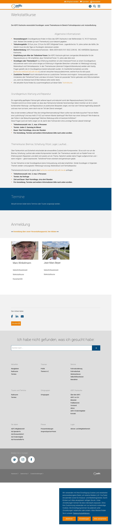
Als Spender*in (16, 474)
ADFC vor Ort (75, 440)
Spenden (84, 2)
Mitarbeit (73, 443)
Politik (43, 412)
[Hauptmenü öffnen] (99, 6)
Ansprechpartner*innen (48, 474)
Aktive (73, 451)
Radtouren (14, 414)
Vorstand (74, 449)
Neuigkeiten (15, 412)
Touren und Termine (18, 434)
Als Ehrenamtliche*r (17, 477)
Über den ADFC (75, 438)
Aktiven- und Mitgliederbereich (80, 472)
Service (73, 408)
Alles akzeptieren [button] (100, 519)
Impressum (15, 517)
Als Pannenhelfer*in (17, 483)
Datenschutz (24, 517)
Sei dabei (14, 468)
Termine (13, 417)
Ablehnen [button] (69, 519)
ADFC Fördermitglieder (78, 454)
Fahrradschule (75, 414)
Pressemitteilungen (47, 472)
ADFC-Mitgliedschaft (18, 472)
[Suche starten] (96, 391)
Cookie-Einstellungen (37, 517)
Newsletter (95, 2)
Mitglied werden (71, 2)
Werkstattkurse (76, 417)
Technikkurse (71, 126)
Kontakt (73, 457)
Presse (43, 468)
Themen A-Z (45, 414)
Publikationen (75, 446)
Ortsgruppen (45, 434)
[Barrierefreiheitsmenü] (90, 6)
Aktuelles (14, 408)
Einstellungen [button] (84, 519)
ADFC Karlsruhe (76, 434)
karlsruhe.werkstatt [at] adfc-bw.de (70, 101)
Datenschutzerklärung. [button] (81, 513)
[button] (13, 359)
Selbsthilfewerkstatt (77, 420)
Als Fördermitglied (17, 480)
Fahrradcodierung (76, 412)
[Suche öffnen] (94, 6)
